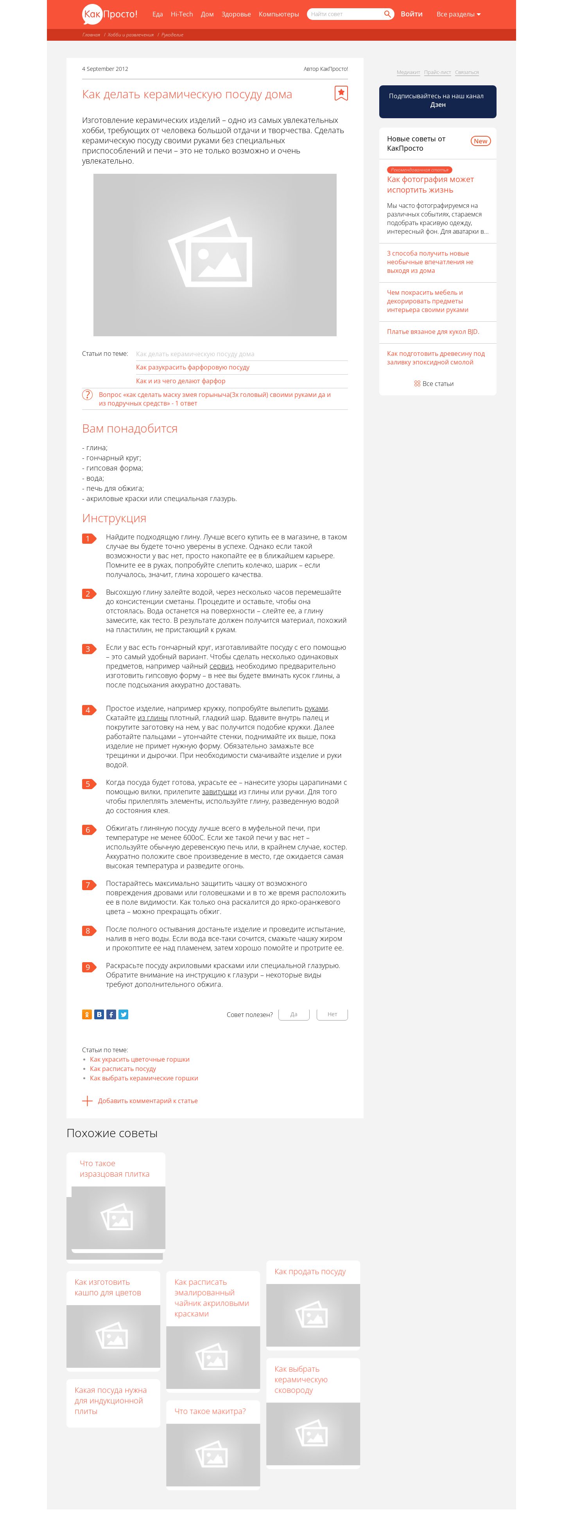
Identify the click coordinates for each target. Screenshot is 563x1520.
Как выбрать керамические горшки (144, 1078)
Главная (91, 34)
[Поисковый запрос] (350, 14)
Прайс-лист (437, 72)
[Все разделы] (459, 14)
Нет (332, 1014)
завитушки (219, 791)
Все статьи (438, 383)
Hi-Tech (182, 14)
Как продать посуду (310, 1271)
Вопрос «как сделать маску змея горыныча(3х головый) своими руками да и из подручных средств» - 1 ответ (215, 398)
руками (316, 708)
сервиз (221, 666)
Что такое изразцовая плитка (310, 1168)
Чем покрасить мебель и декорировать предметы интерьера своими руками (427, 301)
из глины (153, 717)
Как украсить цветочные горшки (140, 1059)
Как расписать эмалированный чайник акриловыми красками (212, 1298)
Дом (207, 14)
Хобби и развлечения (131, 34)
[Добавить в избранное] (341, 93)
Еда (157, 14)
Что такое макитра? (210, 1411)
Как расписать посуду (123, 1068)
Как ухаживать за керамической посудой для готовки (213, 1174)
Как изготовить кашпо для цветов (108, 1287)
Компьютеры (279, 14)
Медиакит (408, 72)
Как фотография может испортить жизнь (430, 184)
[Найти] (387, 14)
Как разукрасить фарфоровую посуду (192, 367)
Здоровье (236, 14)
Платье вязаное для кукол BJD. (433, 331)
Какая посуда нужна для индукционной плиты (111, 1400)
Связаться (467, 72)
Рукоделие (172, 34)
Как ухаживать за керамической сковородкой (105, 1174)
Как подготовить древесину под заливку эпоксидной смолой (436, 357)
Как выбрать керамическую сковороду (301, 1380)
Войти (412, 13)
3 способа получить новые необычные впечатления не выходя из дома (430, 262)
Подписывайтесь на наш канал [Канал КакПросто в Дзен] (437, 100)
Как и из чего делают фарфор (181, 381)
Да (294, 1014)
